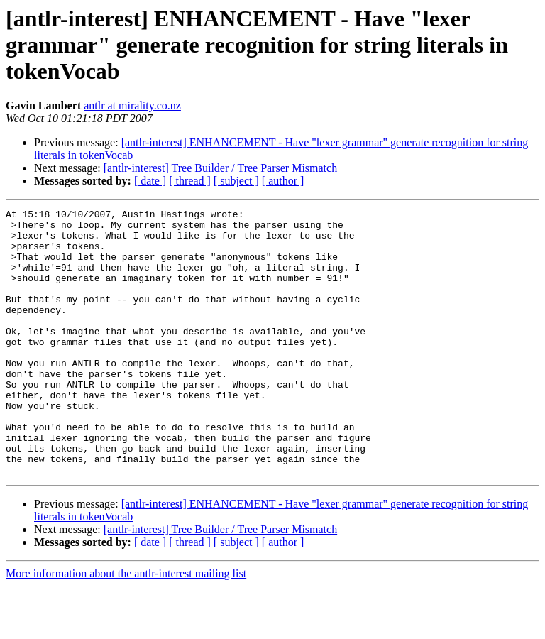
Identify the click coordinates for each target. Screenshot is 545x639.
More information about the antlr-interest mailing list (126, 627)
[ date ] (150, 181)
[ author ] (283, 181)
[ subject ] (236, 181)
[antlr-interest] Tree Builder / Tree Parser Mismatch (220, 168)
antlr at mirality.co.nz (132, 105)
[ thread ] (190, 181)
